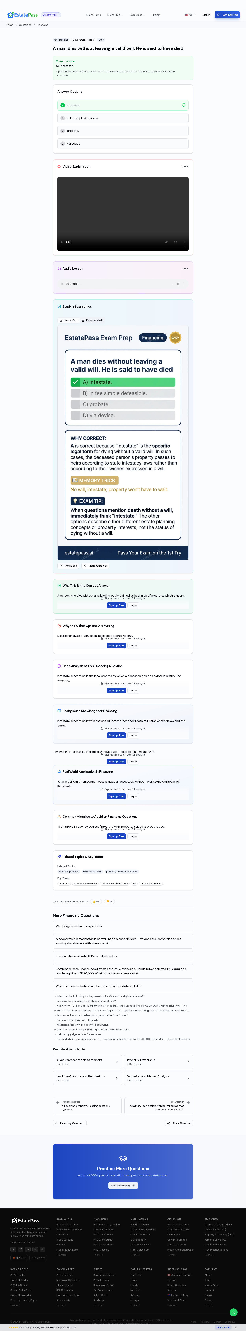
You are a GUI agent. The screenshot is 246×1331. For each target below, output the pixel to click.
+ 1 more (209, 1305)
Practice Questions (67, 1224)
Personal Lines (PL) (215, 1239)
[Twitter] (20, 1249)
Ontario (171, 1280)
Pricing (156, 14)
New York (135, 1290)
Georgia (135, 1300)
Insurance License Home (219, 1224)
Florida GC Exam (139, 1224)
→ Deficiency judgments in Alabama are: (78, 1034)
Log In (133, 605)
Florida (134, 1285)
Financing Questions (70, 1123)
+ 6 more (98, 1254)
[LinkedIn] (28, 1249)
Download (68, 565)
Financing (42, 24)
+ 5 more (172, 1305)
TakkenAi (205, 1321)
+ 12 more (61, 1254)
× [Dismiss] (240, 4)
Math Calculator (139, 1249)
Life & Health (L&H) (215, 1229)
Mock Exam (62, 1234)
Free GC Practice (140, 1234)
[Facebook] (13, 1249)
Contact (209, 1290)
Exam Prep (115, 14)
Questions (25, 24)
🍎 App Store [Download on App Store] (19, 1257)
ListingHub (230, 1321)
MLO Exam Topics (103, 1234)
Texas (133, 1280)
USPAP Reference (177, 1239)
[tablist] (81, 320)
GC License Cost (140, 1244)
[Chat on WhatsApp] (234, 1312)
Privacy (209, 1300)
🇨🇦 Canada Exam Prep (179, 1275)
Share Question (95, 565)
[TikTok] (42, 1249)
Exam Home (93, 14)
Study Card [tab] (69, 320)
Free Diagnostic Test (216, 1249)
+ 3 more (135, 1254)
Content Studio (19, 1280)
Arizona (134, 1295)
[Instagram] (35, 1249)
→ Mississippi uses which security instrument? (81, 1024)
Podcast (61, 1244)
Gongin (217, 1321)
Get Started (227, 14)
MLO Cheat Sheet (103, 1244)
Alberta (171, 1290)
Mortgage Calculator (68, 1280)
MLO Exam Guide (102, 1239)
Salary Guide (100, 1295)
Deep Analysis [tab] (92, 320)
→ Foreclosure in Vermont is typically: (76, 1020)
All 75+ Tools (17, 1275)
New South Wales (177, 1300)
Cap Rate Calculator (68, 1295)
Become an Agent (103, 1285)
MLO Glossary (101, 1249)
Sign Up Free (116, 605)
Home (9, 24)
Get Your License (103, 1290)
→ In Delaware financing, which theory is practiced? (85, 1001)
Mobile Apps (211, 1285)
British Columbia (176, 1285)
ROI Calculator (64, 1290)
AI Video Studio (19, 1285)
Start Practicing (123, 1185)
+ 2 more (209, 1254)
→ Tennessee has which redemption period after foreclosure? (91, 1015)
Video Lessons (64, 1239)
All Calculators (64, 1275)
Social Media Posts (21, 1290)
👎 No (109, 901)
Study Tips (99, 1300)
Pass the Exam (101, 1280)
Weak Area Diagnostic (69, 1229)
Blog (207, 1280)
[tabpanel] (123, 447)
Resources (137, 14)
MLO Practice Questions (107, 1224)
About (208, 1275)
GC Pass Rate (138, 1239)
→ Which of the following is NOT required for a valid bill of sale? (92, 1029)
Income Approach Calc (180, 1249)
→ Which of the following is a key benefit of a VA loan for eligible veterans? (99, 996)
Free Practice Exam (67, 1249)
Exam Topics (174, 1234)
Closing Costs (64, 1285)
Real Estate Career (104, 1275)
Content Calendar (20, 1295)
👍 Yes (96, 901)
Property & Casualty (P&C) (219, 1234)
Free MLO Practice (103, 1229)
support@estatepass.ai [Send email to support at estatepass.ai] (22, 1242)
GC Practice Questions (143, 1229)
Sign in (206, 14)
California (135, 1275)
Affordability (63, 1300)
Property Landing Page (23, 1300)
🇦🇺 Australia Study (177, 1295)
